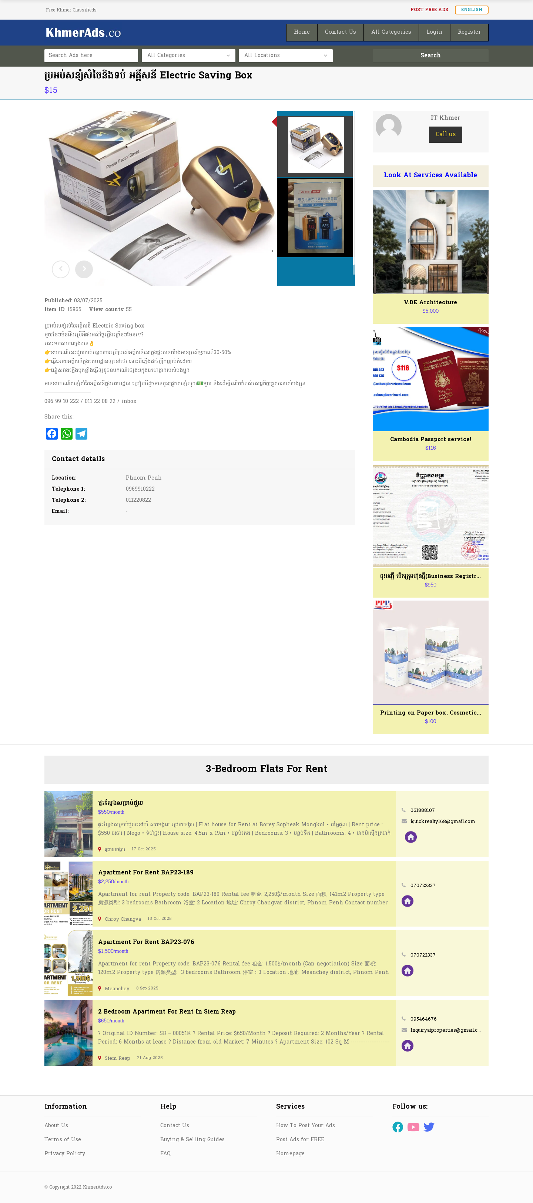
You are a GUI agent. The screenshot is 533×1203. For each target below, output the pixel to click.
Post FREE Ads (429, 10)
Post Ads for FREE (300, 1140)
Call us (446, 134)
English (471, 10)
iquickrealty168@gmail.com (442, 821)
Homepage (290, 1154)
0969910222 (140, 489)
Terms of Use (62, 1140)
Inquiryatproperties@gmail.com (447, 1030)
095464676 (423, 1019)
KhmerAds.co (97, 1187)
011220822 (138, 500)
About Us (56, 1126)
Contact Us (174, 1126)
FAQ (165, 1154)
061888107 (422, 810)
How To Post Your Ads (305, 1126)
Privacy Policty (64, 1154)
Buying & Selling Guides (192, 1140)
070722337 (423, 885)
